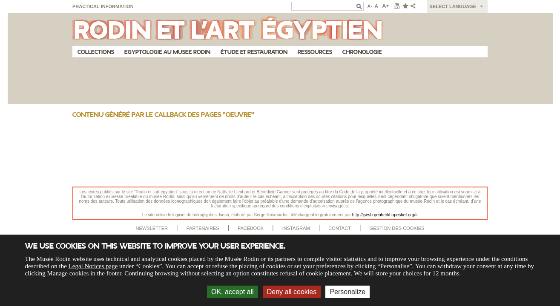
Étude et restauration (254, 52)
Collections (96, 52)
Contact (339, 228)
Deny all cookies (292, 291)
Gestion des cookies (397, 228)
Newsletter (152, 228)
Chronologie (362, 52)
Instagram (296, 228)
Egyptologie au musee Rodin (167, 52)
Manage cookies (68, 273)
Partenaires (203, 228)
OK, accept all (232, 291)
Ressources (315, 52)
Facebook (251, 228)
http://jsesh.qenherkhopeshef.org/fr (385, 214)
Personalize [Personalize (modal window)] (347, 291)
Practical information (103, 6)
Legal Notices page (93, 266)
